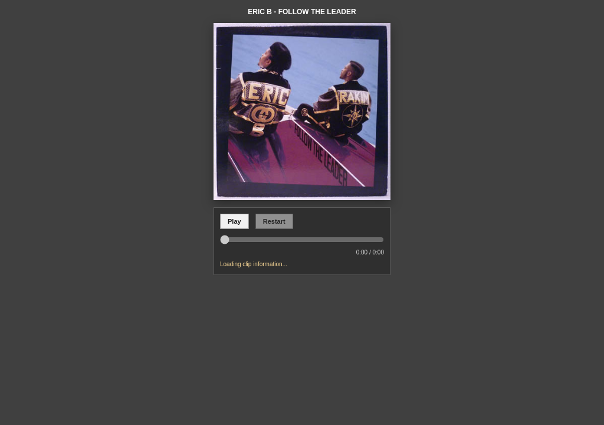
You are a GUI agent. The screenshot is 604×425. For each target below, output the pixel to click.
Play (234, 221)
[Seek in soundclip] (302, 239)
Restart (274, 221)
